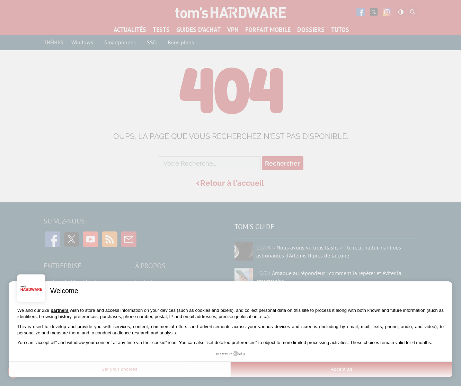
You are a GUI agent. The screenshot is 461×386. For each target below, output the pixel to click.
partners (60, 310)
